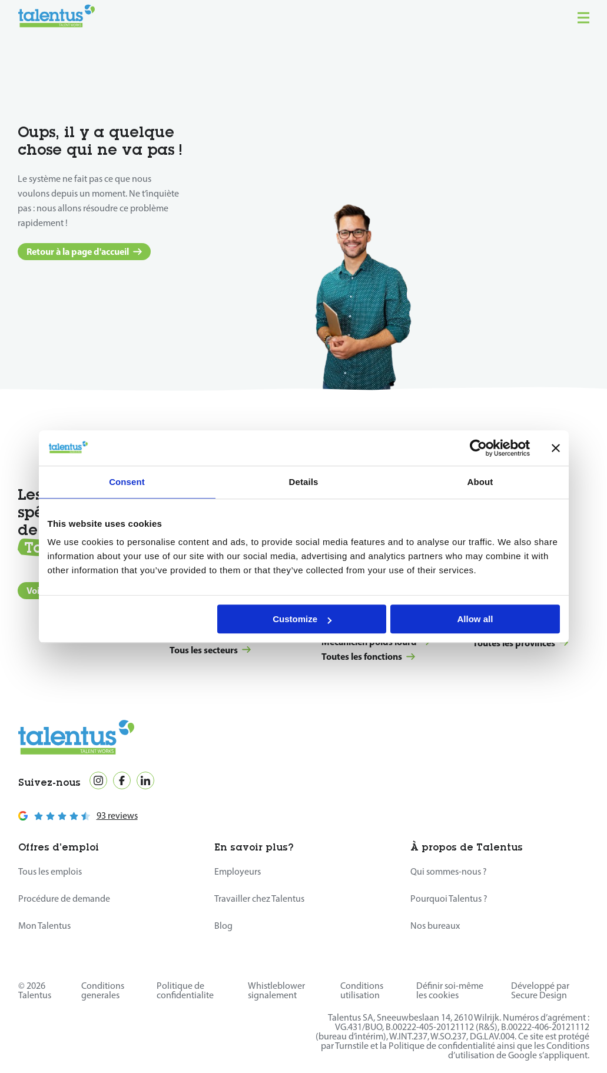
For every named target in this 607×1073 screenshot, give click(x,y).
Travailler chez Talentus (259, 898)
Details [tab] (304, 482)
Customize (302, 619)
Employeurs (237, 871)
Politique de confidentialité (442, 1045)
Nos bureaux (435, 925)
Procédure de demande (64, 898)
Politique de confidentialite (185, 990)
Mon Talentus (44, 925)
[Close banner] (556, 448)
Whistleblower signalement (276, 990)
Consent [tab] (127, 482)
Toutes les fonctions (368, 656)
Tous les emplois (50, 871)
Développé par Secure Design (540, 990)
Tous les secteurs (210, 650)
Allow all (475, 619)
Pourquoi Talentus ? (448, 898)
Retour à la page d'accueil (84, 251)
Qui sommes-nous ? (448, 871)
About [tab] (480, 482)
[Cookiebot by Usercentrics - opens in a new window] (478, 448)
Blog (223, 925)
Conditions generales (102, 990)
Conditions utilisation (361, 990)
